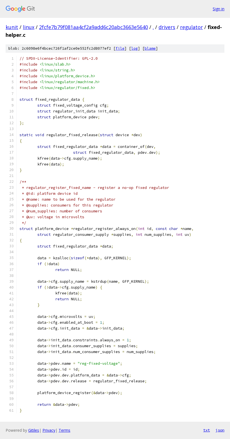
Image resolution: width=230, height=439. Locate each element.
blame (150, 48)
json (219, 430)
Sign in (218, 8)
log (134, 48)
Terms (64, 430)
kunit (12, 27)
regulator (191, 27)
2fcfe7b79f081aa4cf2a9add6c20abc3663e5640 (93, 27)
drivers (167, 27)
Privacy (48, 430)
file (120, 48)
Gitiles (33, 430)
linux (28, 27)
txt (206, 430)
